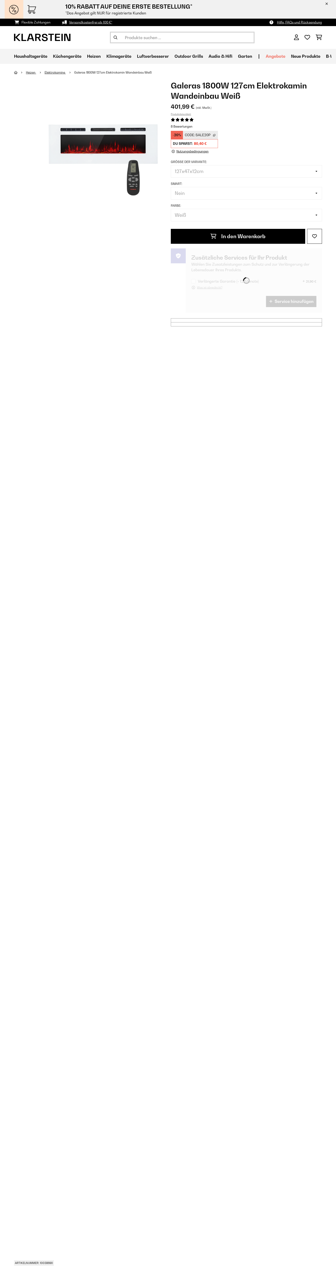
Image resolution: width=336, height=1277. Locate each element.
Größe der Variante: (189, 161)
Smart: (176, 183)
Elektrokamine (55, 72)
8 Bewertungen (181, 126)
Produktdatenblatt (181, 114)
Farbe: (176, 205)
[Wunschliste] (307, 37)
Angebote (275, 56)
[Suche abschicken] (115, 37)
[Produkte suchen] (182, 37)
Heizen (31, 72)
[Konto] (296, 37)
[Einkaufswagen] (319, 37)
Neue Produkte (305, 56)
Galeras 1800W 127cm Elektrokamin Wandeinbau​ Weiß (113, 72)
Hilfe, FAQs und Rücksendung (299, 22)
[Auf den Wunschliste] (314, 236)
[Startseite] (20, 72)
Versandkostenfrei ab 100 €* (90, 22)
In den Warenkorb (238, 236)
